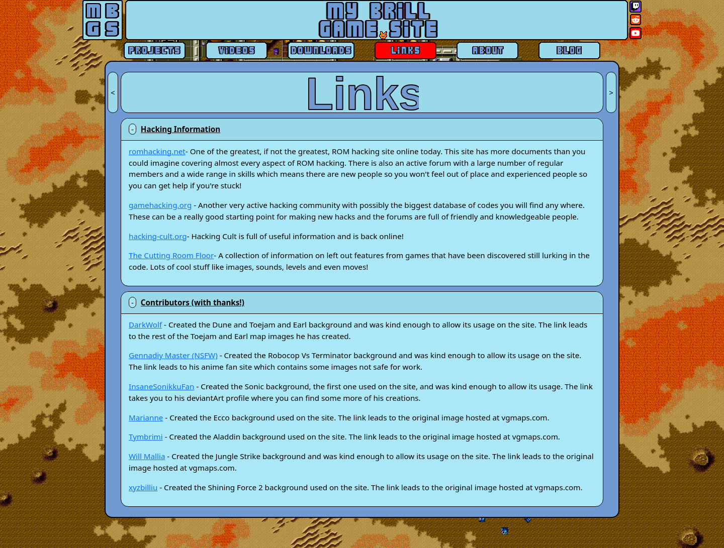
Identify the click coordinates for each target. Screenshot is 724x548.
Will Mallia (147, 456)
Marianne (146, 417)
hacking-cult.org (158, 236)
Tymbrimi (146, 436)
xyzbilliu (143, 487)
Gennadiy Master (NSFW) (173, 355)
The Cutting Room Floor (171, 255)
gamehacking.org (160, 205)
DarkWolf (145, 324)
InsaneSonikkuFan (162, 386)
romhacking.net (157, 151)
